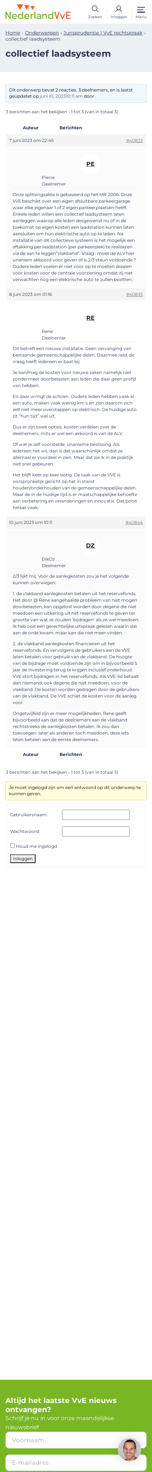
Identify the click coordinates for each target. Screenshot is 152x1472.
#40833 (134, 140)
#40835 (134, 294)
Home (12, 33)
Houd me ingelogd (36, 846)
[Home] (38, 11)
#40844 (134, 522)
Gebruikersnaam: (29, 814)
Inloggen (23, 858)
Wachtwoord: (25, 831)
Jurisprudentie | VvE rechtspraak (103, 33)
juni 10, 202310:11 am (61, 96)
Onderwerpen (42, 33)
